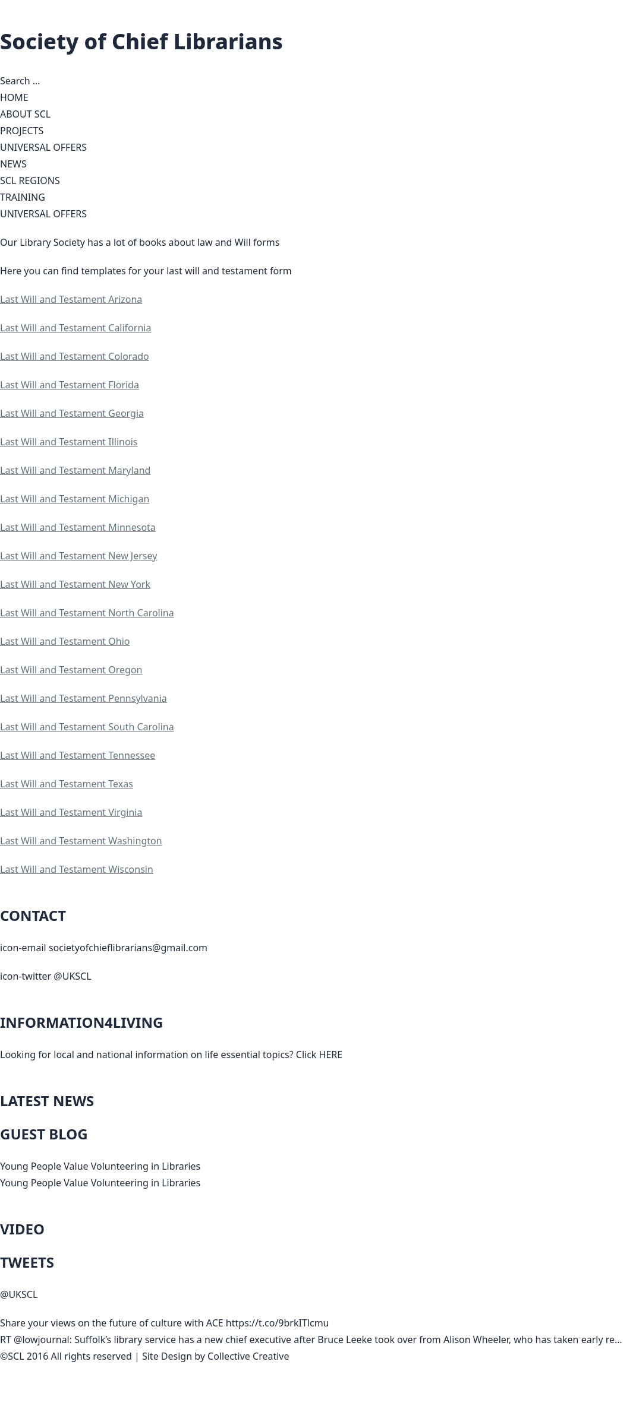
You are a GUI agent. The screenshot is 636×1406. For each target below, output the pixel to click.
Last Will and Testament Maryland (75, 470)
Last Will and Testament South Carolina (87, 726)
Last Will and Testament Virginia (71, 812)
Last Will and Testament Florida (69, 384)
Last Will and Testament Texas (66, 783)
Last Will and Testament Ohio (65, 641)
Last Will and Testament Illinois (68, 441)
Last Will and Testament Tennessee (77, 755)
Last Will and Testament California (75, 327)
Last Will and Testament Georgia (72, 413)
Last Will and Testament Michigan (74, 498)
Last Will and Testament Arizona (71, 299)
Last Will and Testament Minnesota (78, 527)
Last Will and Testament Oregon (71, 669)
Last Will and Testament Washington (81, 840)
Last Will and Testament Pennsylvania (83, 698)
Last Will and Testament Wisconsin (76, 869)
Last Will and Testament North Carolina (87, 612)
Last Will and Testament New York (75, 584)
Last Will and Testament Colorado (74, 356)
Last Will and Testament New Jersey (78, 555)
